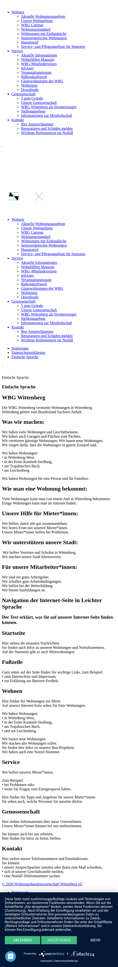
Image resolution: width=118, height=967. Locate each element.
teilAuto (27, 68)
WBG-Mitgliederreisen (38, 64)
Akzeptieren (58, 940)
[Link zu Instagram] (2, 145)
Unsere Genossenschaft (39, 103)
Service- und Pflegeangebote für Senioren (53, 47)
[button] (59, 178)
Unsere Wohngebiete (37, 21)
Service (17, 51)
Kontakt (17, 120)
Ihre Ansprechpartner (37, 124)
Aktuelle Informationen (39, 55)
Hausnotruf (29, 42)
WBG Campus (32, 25)
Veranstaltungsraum (36, 72)
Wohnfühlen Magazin (37, 59)
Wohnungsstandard (35, 29)
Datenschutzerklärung (66, 961)
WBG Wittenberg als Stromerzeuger (49, 107)
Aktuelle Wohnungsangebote (43, 16)
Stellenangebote (33, 111)
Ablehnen (22, 940)
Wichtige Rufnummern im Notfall (47, 133)
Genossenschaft (23, 94)
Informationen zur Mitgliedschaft (46, 115)
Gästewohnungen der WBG (42, 81)
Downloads (30, 90)
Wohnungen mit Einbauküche (44, 34)
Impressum (46, 961)
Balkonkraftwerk (34, 77)
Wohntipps (29, 85)
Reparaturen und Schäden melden (47, 128)
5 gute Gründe (32, 98)
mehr (95, 940)
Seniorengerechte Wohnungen (44, 38)
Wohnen (17, 12)
